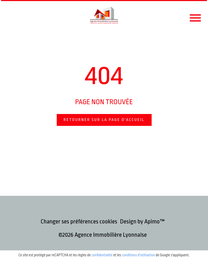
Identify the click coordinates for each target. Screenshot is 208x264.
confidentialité (102, 255)
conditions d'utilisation (138, 255)
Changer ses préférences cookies (79, 221)
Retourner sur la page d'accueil (104, 119)
